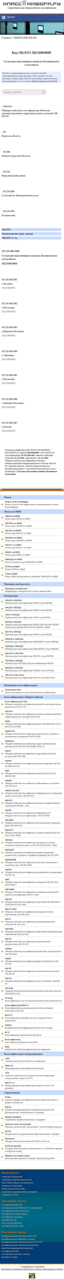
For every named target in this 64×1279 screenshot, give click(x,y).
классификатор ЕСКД (10, 1251)
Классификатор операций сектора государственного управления (29, 1018)
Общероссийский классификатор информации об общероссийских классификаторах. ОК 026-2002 (27, 813)
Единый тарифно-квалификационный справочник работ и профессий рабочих (31, 1100)
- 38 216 (6, 171)
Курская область (11, 136)
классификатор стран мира (12, 1217)
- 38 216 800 (8, 191)
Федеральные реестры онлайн (13, 1189)
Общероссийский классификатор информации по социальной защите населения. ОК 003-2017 (33, 793)
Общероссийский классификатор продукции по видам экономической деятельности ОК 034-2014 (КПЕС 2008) (31, 842)
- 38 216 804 (8, 211)
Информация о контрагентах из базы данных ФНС (28, 589)
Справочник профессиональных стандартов (25, 1118)
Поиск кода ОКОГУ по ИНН (18, 546)
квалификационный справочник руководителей (20, 1245)
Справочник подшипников (12, 1186)
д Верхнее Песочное (13, 331)
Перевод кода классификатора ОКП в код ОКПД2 (27, 616)
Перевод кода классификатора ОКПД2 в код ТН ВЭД (29, 669)
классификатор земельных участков (16, 1254)
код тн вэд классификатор (12, 1223)
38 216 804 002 (9, 303)
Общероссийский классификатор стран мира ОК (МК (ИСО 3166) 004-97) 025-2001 (32, 902)
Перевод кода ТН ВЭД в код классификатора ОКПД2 (29, 661)
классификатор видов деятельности (15, 1211)
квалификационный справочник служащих (18, 1239)
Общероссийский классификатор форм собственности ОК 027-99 (31, 961)
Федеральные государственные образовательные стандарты (32, 1132)
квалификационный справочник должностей (19, 1236)
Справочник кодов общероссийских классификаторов (32, 8)
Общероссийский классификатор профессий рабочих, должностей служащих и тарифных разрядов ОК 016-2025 (32, 852)
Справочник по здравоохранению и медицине (19, 1192)
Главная (6, 37)
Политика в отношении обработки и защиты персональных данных (32, 1269)
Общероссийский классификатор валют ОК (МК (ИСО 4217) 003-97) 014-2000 (33, 724)
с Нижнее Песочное (13, 403)
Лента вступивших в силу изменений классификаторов (30, 691)
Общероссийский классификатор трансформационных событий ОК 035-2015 (30, 922)
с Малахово (8, 379)
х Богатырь (8, 307)
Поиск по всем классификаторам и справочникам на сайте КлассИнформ (31, 504)
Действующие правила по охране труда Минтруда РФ (29, 1157)
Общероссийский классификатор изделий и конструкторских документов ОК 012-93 (33, 704)
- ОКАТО (7, 106)
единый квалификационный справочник (17, 1248)
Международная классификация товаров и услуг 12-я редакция (29, 1085)
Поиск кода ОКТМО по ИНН (18, 524)
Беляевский (8, 215)
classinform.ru (28, 1266)
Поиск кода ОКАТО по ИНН (18, 531)
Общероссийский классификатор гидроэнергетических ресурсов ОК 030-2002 (30, 753)
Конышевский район (14, 175)
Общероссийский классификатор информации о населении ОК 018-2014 (32, 783)
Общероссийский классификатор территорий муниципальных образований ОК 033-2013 (33, 931)
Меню (11, 17)
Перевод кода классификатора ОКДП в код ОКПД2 (28, 608)
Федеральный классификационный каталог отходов (28, 1026)
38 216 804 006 (9, 399)
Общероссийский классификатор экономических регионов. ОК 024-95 (32, 971)
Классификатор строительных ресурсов (23, 1033)
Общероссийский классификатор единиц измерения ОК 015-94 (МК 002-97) (33, 763)
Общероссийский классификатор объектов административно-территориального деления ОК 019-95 (30, 113)
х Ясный (6, 426)
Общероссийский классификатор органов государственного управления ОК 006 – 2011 (32, 803)
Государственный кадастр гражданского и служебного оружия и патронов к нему (33, 1148)
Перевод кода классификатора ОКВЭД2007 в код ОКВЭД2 (31, 640)
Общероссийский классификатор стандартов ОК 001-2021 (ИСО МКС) (31, 882)
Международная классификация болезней (24, 1067)
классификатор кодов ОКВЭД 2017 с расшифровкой (22, 1208)
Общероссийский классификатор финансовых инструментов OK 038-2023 (33, 951)
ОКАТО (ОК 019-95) (25, 37)
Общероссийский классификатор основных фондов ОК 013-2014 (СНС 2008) (32, 833)
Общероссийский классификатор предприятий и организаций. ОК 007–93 (33, 872)
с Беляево (7, 283)
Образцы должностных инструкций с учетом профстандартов (33, 1125)
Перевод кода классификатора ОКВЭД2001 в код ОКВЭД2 (31, 647)
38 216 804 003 (9, 327)
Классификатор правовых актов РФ (21, 1040)
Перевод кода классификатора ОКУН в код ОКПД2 (28, 633)
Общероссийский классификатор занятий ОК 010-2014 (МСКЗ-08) (30, 773)
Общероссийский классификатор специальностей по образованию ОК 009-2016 (29, 912)
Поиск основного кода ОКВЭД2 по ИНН (23, 560)
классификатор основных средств (15, 1214)
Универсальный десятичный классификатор (25, 1059)
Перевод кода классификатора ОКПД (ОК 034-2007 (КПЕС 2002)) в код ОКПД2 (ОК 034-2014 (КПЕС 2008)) (32, 624)
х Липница (8, 355)
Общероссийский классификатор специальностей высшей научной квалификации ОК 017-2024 (31, 892)
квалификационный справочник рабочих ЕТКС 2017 (22, 1242)
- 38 (4, 132)
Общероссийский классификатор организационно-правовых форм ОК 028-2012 (32, 823)
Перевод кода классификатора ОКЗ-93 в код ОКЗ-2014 (30, 676)
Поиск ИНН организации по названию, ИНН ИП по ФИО (31, 575)
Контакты (40, 1266)
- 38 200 (6, 151)
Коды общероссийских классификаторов (17, 1183)
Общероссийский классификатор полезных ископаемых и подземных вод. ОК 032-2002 (31, 862)
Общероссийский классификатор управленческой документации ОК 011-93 (28, 941)
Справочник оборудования (12, 1177)
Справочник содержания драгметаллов (17, 1180)
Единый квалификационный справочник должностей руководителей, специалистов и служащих (29, 1110)
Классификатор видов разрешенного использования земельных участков (29, 1008)
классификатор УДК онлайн (12, 1226)
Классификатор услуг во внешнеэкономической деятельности (33, 999)
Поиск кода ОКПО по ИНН (17, 517)
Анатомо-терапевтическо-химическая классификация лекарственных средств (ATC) (29, 1075)
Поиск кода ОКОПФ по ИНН (18, 539)
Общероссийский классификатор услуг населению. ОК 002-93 (32, 981)
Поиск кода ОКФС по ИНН (17, 553)
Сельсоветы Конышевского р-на (20, 195)
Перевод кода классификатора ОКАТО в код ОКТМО (29, 654)
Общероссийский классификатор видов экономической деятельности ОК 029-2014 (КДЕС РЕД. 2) (30, 744)
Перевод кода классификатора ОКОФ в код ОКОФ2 (28, 601)
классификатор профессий (12, 1205)
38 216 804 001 (9, 279)
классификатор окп (9, 1220)
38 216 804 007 (9, 422)
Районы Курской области (16, 156)
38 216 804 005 (9, 375)
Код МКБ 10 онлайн (9, 1257)
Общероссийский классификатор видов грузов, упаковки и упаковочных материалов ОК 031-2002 (32, 734)
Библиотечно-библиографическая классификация (27, 1048)
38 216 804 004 (9, 351)
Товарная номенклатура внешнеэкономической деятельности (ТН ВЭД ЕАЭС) (33, 991)
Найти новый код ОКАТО (44, 81)
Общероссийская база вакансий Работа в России (27, 1139)
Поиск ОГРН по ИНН (15, 567)
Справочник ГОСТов (10, 1195)
